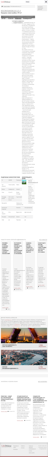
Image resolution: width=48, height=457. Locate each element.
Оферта (23, 445)
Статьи (30, 450)
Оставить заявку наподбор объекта (18, 22)
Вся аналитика (42, 381)
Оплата (22, 447)
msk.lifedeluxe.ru (8, 319)
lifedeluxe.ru (17, 324)
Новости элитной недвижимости (32, 447)
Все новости (43, 239)
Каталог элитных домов (40, 8)
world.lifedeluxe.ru (16, 326)
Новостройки (7, 6)
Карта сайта (31, 452)
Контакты (15, 449)
